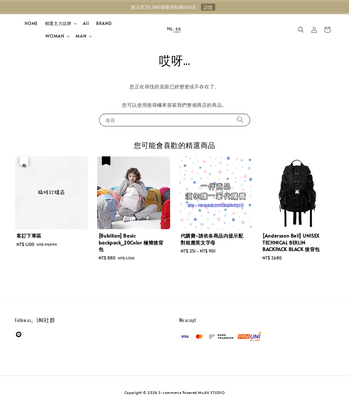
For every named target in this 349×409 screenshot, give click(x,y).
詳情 (208, 7)
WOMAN (54, 36)
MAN (81, 36)
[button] (301, 29)
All (86, 23)
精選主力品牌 (58, 23)
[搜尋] (240, 120)
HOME (31, 23)
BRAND (104, 23)
